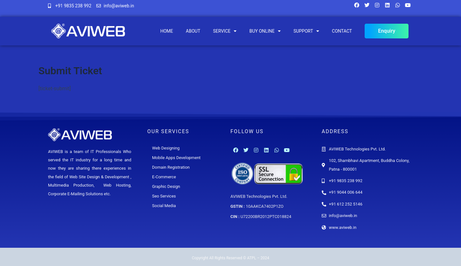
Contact (342, 31)
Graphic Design (166, 186)
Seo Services (164, 196)
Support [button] (306, 31)
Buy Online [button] (265, 31)
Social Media (164, 205)
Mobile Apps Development (176, 157)
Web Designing (166, 148)
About (193, 31)
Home (166, 31)
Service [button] (225, 31)
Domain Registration (171, 167)
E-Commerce (164, 176)
